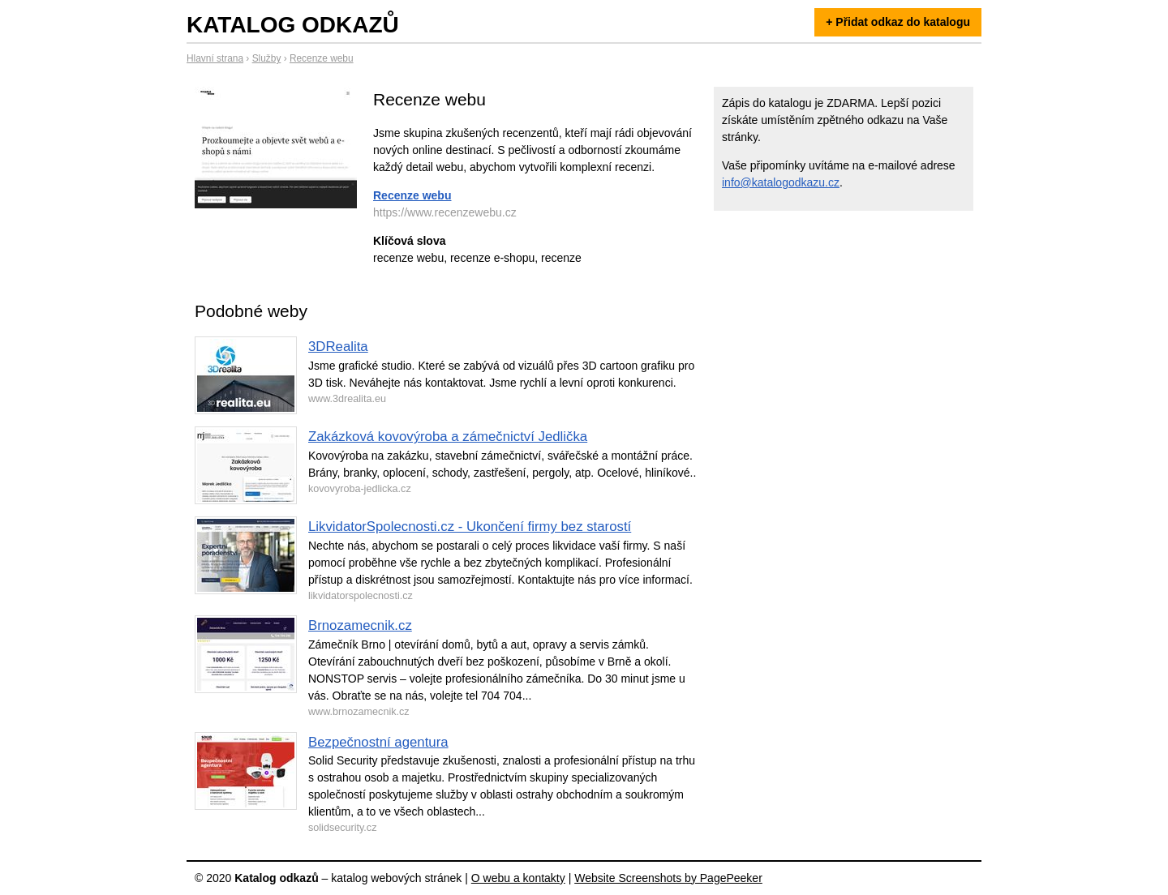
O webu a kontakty (518, 877)
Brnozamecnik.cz (360, 625)
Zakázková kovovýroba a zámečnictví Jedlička (447, 436)
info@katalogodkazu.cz (781, 182)
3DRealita (338, 346)
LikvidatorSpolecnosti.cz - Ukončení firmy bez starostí (469, 526)
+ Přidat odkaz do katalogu (898, 21)
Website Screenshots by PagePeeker (668, 877)
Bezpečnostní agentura (378, 742)
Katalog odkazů (293, 24)
